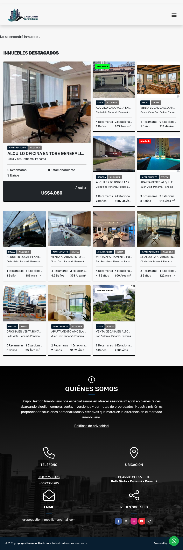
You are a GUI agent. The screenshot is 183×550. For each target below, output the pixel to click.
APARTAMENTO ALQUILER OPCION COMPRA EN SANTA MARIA (158, 182)
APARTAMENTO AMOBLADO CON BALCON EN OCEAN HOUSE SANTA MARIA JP (69, 331)
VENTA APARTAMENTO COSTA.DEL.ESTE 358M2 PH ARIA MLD (69, 256)
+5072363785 (49, 483)
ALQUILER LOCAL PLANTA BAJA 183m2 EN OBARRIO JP (25, 256)
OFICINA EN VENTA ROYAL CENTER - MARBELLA (25, 331)
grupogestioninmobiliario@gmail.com (49, 520)
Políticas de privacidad (91, 426)
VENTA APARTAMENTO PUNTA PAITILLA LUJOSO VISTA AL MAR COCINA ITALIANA (114, 256)
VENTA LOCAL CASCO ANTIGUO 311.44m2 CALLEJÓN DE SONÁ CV (158, 107)
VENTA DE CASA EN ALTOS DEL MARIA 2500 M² (114, 331)
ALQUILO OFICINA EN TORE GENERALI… (45, 153)
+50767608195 (48, 477)
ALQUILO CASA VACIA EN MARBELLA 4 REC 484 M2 (114, 107)
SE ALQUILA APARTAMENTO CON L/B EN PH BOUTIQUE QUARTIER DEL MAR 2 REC (158, 256)
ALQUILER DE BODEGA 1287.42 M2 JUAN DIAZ (114, 182)
